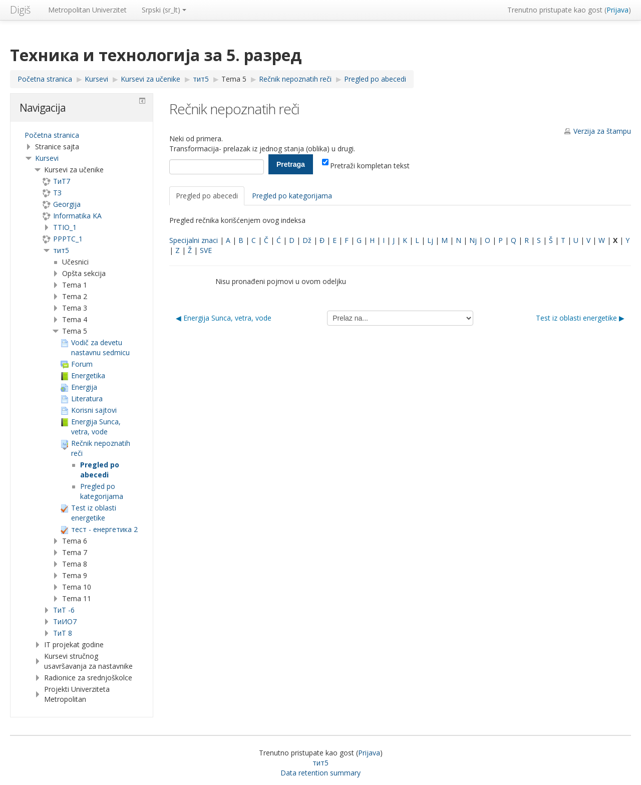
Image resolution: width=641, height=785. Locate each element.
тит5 (61, 250)
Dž (306, 240)
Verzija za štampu (602, 131)
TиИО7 (65, 621)
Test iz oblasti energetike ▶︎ (580, 318)
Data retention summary (320, 772)
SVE (206, 250)
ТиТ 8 (62, 633)
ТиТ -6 (64, 610)
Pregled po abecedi (207, 195)
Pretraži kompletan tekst (366, 165)
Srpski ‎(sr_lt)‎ (164, 10)
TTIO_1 (65, 227)
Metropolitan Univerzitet (87, 10)
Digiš (20, 10)
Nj (473, 240)
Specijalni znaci (193, 240)
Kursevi (47, 158)
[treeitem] (82, 135)
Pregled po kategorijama (292, 195)
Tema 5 (233, 79)
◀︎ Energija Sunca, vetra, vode (223, 318)
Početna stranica (52, 135)
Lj (430, 240)
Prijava (617, 10)
